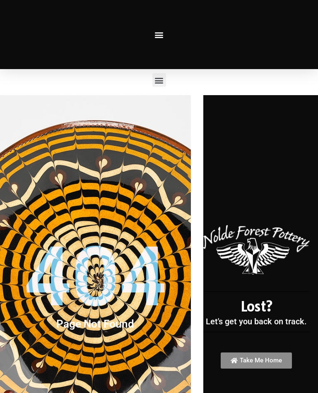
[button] (159, 34)
